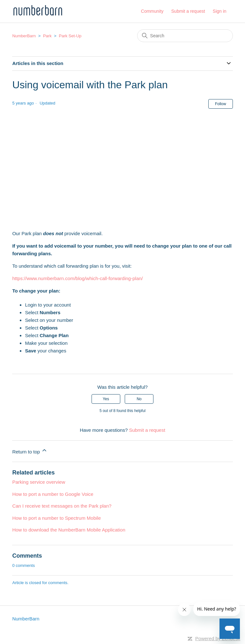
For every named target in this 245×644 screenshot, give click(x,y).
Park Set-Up (70, 35)
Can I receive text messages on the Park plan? (61, 506)
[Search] (185, 35)
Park (47, 35)
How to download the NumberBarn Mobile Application (68, 529)
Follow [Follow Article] (220, 104)
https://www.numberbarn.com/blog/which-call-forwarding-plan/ (77, 278)
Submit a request (188, 11)
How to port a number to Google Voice (52, 494)
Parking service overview (38, 482)
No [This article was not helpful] (139, 399)
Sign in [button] (219, 11)
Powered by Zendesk (217, 638)
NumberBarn (24, 35)
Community (152, 11)
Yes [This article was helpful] (106, 399)
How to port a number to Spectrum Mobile (56, 518)
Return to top (30, 450)
